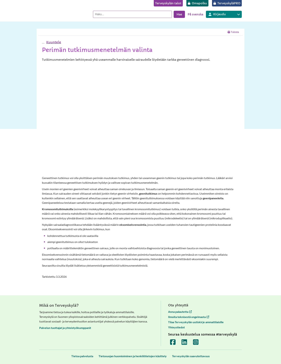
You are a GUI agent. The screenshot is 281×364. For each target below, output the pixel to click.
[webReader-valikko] (43, 43)
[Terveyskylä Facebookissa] (173, 342)
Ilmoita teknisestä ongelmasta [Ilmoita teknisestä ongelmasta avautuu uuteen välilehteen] (188, 317)
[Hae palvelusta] (132, 14)
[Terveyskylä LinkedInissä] (184, 342)
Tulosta (233, 32)
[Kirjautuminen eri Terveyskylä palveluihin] (224, 14)
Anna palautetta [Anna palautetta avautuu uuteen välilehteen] (180, 311)
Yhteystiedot (176, 327)
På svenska (195, 14)
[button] (53, 42)
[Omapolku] (197, 3)
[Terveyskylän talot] (168, 3)
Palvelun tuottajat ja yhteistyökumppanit (65, 327)
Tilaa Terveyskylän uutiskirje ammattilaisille (196, 322)
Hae (179, 14)
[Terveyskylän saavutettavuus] (191, 356)
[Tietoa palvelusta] (82, 356)
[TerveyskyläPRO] (227, 3)
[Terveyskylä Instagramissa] (196, 342)
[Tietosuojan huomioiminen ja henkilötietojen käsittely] (133, 356)
